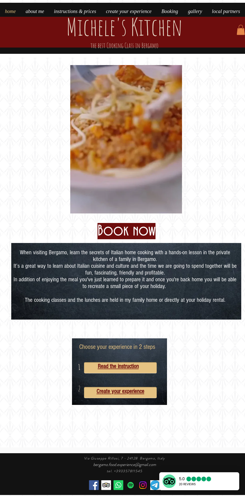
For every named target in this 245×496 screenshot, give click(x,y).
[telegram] (155, 485)
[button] (240, 30)
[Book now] (127, 231)
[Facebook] (94, 485)
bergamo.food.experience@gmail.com (124, 464)
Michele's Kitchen (124, 31)
